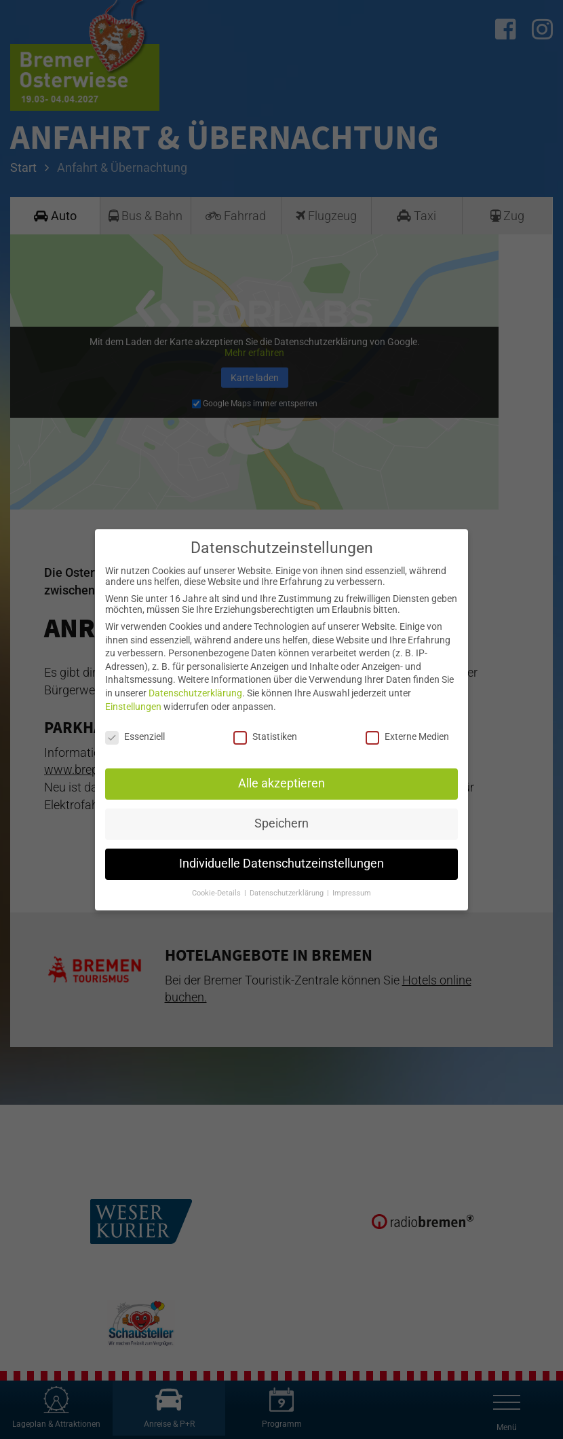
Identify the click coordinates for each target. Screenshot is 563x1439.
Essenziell (135, 736)
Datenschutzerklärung (195, 693)
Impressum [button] (351, 893)
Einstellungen (133, 706)
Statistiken (265, 736)
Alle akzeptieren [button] (281, 783)
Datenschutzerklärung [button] (288, 893)
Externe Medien (407, 736)
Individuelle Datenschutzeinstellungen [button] (281, 863)
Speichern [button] (281, 823)
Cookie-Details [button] (217, 893)
